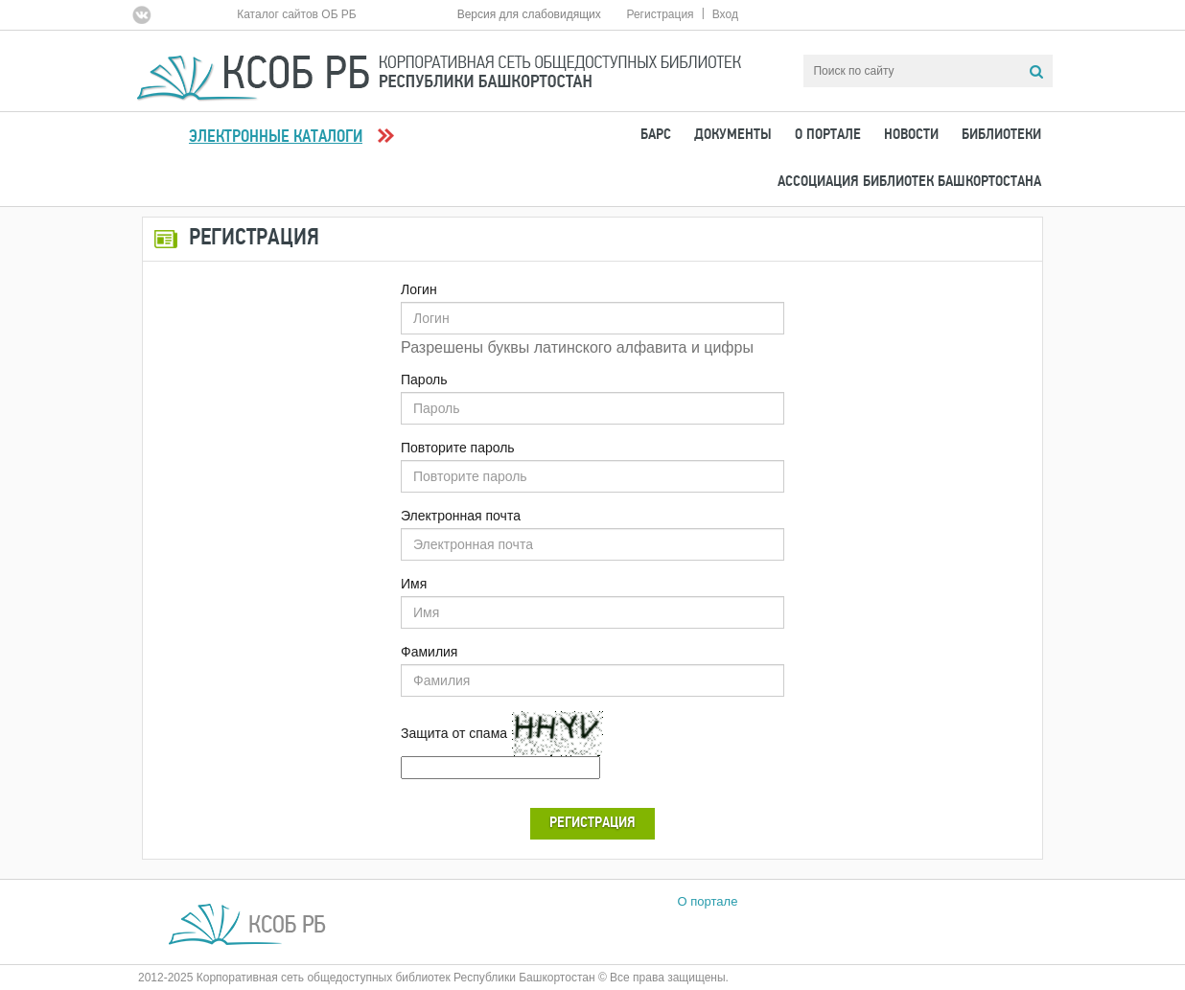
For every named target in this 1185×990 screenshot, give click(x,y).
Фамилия (429, 651)
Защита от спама (454, 733)
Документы (733, 135)
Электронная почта (461, 515)
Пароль (424, 379)
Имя (414, 583)
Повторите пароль (458, 447)
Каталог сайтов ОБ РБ (297, 14)
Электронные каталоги (275, 137)
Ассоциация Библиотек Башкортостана (909, 182)
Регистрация (659, 14)
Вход (725, 14)
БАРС (655, 135)
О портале (828, 135)
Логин (419, 289)
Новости (911, 135)
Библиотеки (1001, 135)
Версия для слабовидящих (529, 14)
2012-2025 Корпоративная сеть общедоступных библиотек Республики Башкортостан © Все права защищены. (433, 977)
